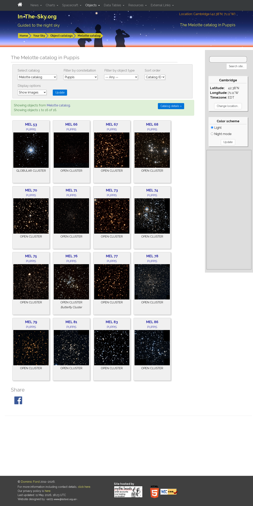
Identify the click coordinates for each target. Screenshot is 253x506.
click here (84, 486)
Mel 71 (71, 190)
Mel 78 (152, 256)
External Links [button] (161, 5)
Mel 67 (112, 124)
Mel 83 (112, 322)
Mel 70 (31, 190)
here (47, 490)
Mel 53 (31, 124)
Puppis (31, 129)
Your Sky (39, 35)
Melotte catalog (89, 35)
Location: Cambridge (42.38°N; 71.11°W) (207, 14)
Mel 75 (31, 256)
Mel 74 (152, 190)
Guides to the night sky (39, 25)
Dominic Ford (30, 481)
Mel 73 (112, 190)
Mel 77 (112, 256)
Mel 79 (31, 322)
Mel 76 (71, 256)
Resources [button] (136, 5)
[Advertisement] (229, 209)
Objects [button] (91, 5)
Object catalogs (61, 35)
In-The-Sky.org (37, 16)
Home (24, 35)
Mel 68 (152, 124)
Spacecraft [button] (70, 5)
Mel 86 (152, 322)
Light (216, 128)
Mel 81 (71, 322)
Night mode (221, 134)
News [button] (34, 5)
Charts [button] (51, 5)
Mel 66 (71, 124)
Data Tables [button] (113, 5)
